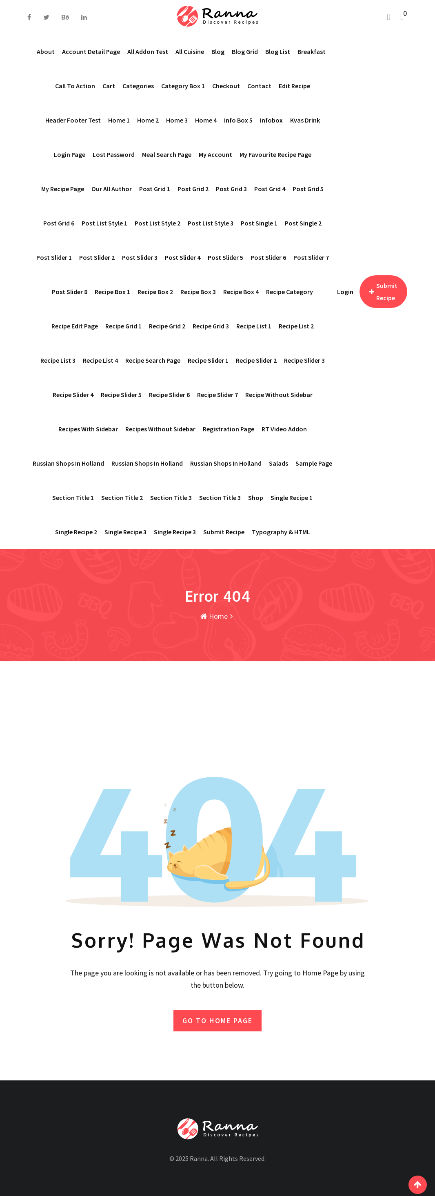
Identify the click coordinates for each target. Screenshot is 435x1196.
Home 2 (148, 120)
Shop (255, 497)
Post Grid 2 (193, 189)
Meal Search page (166, 154)
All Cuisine (189, 51)
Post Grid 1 (154, 189)
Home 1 (119, 120)
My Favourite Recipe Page (275, 154)
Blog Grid (245, 51)
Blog (217, 51)
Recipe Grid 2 (167, 326)
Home (214, 616)
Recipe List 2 (296, 326)
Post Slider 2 (97, 257)
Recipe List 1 (253, 326)
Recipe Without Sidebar (279, 394)
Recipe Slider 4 (73, 394)
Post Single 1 (259, 223)
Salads (278, 463)
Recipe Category (289, 292)
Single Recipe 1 (292, 497)
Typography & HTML (281, 532)
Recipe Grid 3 (211, 326)
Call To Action (75, 86)
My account (215, 154)
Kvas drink (305, 120)
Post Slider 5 (225, 257)
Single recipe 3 (125, 532)
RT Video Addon (284, 429)
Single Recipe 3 (175, 532)
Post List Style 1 (104, 223)
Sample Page (313, 463)
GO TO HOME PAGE (217, 1019)
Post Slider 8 (69, 292)
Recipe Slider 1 (208, 360)
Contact (259, 86)
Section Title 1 (73, 497)
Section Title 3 (171, 497)
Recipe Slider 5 (121, 394)
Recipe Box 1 (112, 292)
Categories (138, 86)
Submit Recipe (223, 532)
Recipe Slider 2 (256, 360)
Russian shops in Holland (68, 463)
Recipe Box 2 (155, 292)
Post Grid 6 (58, 223)
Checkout (226, 86)
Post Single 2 (303, 223)
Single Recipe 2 (76, 532)
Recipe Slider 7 (217, 394)
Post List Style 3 (210, 223)
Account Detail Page (91, 51)
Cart (108, 86)
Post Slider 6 (268, 257)
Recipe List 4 (100, 360)
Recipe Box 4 (241, 292)
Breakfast (311, 51)
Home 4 (206, 120)
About (46, 51)
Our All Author (111, 189)
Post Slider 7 (311, 257)
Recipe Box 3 (198, 292)
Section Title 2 (122, 497)
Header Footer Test (73, 120)
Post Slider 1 (54, 257)
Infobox (271, 120)
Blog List (277, 51)
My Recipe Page (62, 189)
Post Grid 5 (308, 189)
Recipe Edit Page (74, 326)
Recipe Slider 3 (304, 360)
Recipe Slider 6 (169, 394)
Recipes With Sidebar (88, 429)
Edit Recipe (294, 86)
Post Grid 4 (269, 189)
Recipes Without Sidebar (160, 429)
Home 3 (177, 120)
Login (345, 292)
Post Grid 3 (231, 189)
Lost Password (114, 154)
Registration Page (228, 429)
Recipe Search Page (152, 360)
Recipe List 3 (57, 360)
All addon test (147, 51)
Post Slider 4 (182, 257)
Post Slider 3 (140, 257)
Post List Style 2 (157, 223)
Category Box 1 (183, 86)
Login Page (69, 154)
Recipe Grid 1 (123, 326)
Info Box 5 (238, 120)
